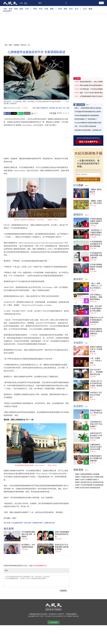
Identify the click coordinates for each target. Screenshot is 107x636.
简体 (25, 3)
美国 (10, 8)
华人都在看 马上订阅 (88, 179)
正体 (21, 3)
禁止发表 (59, 108)
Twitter (13, 113)
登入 (101, 2)
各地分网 (7, 12)
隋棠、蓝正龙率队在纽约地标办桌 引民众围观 (96, 308)
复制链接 (27, 113)
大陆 (5, 8)
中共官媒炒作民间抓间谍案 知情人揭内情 (87, 111)
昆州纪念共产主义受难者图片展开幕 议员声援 (61, 547)
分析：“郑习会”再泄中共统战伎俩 (85, 126)
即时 (35, 8)
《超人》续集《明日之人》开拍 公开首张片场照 (96, 285)
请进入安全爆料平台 (88, 142)
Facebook (7, 113)
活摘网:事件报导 (37, 523)
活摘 (67, 108)
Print (34, 113)
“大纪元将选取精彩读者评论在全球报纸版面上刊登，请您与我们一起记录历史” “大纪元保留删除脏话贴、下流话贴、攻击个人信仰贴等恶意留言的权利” (36, 581)
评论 (41, 8)
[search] (52, 3)
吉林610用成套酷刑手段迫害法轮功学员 (62, 534)
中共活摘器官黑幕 (17, 523)
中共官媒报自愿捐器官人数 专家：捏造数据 (28, 534)
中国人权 (23, 45)
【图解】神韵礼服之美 (96, 191)
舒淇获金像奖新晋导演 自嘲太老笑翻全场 (96, 331)
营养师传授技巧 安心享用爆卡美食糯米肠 (96, 458)
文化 (76, 8)
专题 (46, 8)
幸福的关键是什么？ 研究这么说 (96, 411)
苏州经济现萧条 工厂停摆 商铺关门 (85, 119)
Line (20, 113)
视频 (52, 8)
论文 (64, 108)
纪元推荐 (81, 105)
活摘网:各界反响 (49, 523)
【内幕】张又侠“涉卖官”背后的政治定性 (87, 487)
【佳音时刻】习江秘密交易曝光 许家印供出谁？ (96, 232)
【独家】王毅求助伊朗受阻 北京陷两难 (86, 474)
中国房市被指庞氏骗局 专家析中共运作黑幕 (96, 221)
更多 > (88, 105)
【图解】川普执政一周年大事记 (96, 202)
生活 (85, 8)
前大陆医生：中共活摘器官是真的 (28, 546)
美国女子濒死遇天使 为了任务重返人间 (96, 349)
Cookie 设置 (53, 622)
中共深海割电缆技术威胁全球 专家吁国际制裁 (96, 244)
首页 (6, 45)
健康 (90, 8)
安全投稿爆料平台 (40, 565)
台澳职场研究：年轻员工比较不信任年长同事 (96, 447)
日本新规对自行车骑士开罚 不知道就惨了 (96, 424)
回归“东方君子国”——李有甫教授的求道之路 (96, 372)
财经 (65, 8)
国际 (21, 8)
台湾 (27, 8)
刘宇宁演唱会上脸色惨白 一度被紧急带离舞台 (96, 297)
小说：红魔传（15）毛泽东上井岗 (96, 360)
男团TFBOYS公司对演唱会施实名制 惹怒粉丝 (96, 320)
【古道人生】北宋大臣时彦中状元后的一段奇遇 (96, 383)
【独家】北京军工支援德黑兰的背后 (85, 479)
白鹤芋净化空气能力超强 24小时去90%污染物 (96, 435)
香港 (16, 8)
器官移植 (52, 108)
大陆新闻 (16, 45)
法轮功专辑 (27, 523)
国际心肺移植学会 (42, 108)
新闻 (10, 45)
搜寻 (65, 3)
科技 (60, 8)
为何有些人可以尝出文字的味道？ (96, 395)
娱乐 (71, 8)
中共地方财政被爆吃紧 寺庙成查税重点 (86, 115)
